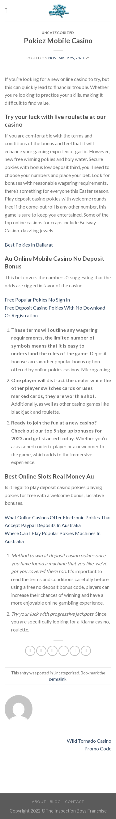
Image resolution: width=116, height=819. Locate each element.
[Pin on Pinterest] (75, 651)
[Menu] (8, 10)
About (39, 801)
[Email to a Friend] (63, 651)
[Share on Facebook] (41, 651)
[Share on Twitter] (52, 651)
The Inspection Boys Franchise (76, 810)
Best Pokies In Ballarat (29, 244)
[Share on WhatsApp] (30, 651)
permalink (58, 679)
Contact (74, 801)
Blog (55, 801)
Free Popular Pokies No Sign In (37, 299)
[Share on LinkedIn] (86, 651)
